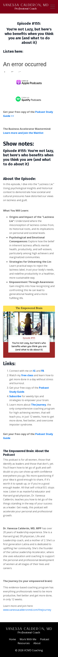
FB (42, 370)
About (37, 643)
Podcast (44, 639)
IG (34, 370)
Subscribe (15, 396)
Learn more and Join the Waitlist (23, 133)
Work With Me (28, 639)
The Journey (38, 404)
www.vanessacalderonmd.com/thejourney (27, 609)
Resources (24, 643)
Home (12, 639)
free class (27, 375)
